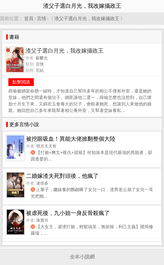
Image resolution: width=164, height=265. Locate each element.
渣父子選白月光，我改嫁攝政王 (86, 18)
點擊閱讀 (21, 81)
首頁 (28, 18)
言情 (41, 18)
